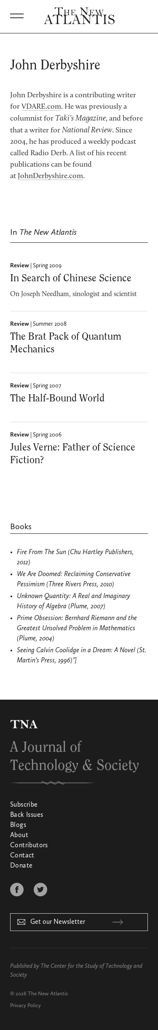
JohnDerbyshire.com (50, 176)
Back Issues (26, 815)
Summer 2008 (50, 324)
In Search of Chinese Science (70, 278)
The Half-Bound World (57, 398)
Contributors (29, 845)
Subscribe (24, 805)
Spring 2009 (47, 266)
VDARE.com (41, 107)
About (19, 835)
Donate (21, 865)
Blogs (18, 825)
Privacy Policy (25, 1005)
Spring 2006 (47, 435)
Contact (22, 855)
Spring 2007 (47, 386)
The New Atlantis (48, 994)
